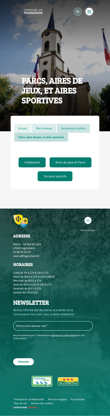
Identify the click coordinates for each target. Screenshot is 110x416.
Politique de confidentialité (29, 399)
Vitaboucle (32, 162)
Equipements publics (73, 128)
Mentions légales (57, 399)
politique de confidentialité (63, 335)
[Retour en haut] (88, 223)
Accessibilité (78, 399)
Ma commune (44, 128)
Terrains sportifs (55, 176)
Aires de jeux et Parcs (70, 162)
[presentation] (38, 348)
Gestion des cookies (42, 403)
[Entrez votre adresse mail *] (53, 326)
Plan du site (20, 403)
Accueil (22, 128)
